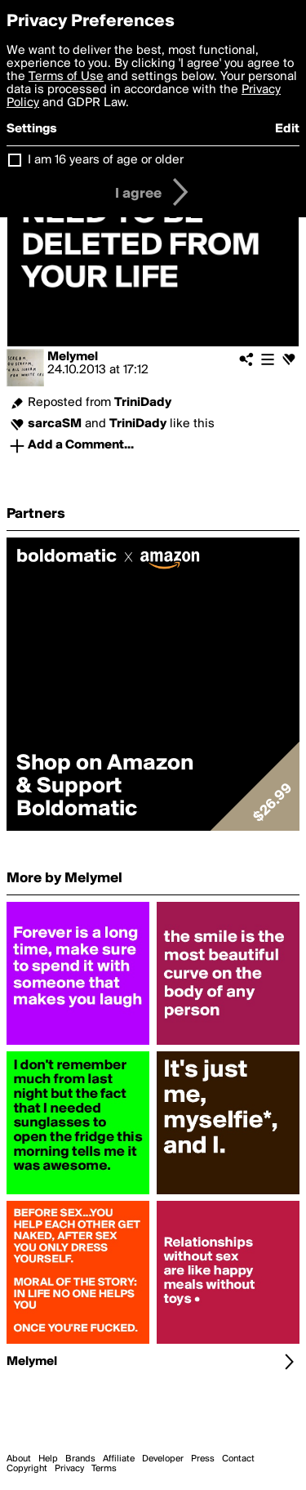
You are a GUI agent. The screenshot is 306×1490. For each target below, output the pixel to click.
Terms (104, 1469)
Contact (238, 1459)
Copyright (27, 1469)
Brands (80, 1459)
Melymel (72, 357)
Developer (163, 1459)
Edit (287, 129)
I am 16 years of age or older (106, 160)
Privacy (69, 1469)
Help (48, 1459)
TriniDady (142, 402)
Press (203, 1459)
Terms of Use (66, 76)
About (19, 1459)
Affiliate (119, 1459)
